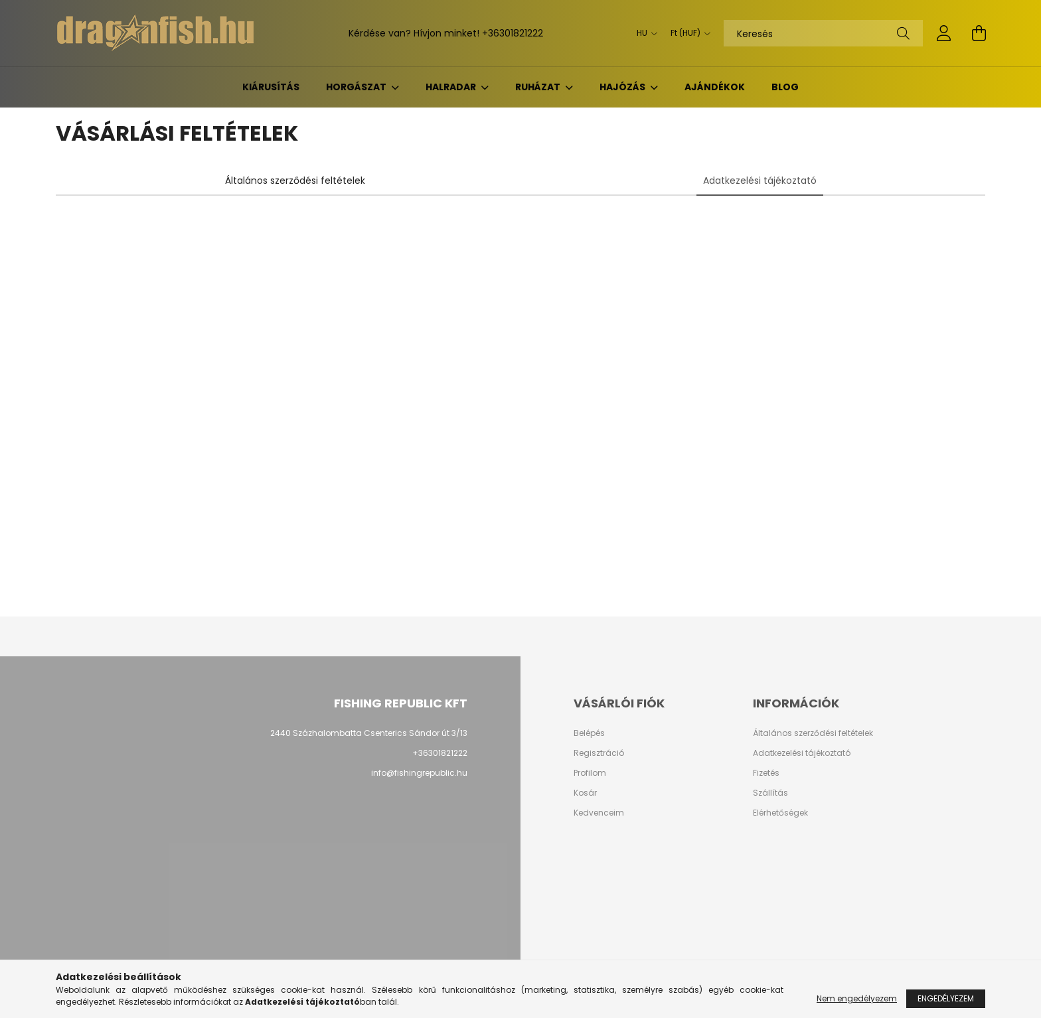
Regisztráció (599, 753)
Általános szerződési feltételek (813, 733)
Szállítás (770, 793)
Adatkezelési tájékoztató (801, 753)
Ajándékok (714, 87)
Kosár (585, 793)
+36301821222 (512, 33)
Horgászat (357, 87)
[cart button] (978, 33)
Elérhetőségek (780, 813)
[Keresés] (823, 33)
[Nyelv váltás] (643, 33)
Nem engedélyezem (857, 998)
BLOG (785, 87)
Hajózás (623, 87)
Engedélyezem (946, 998)
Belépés (589, 733)
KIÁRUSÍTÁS (270, 87)
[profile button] (944, 33)
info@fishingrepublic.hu (419, 772)
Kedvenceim (599, 813)
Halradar (452, 87)
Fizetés (766, 773)
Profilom (590, 773)
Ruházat (538, 87)
